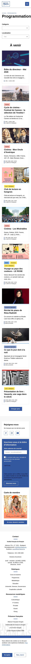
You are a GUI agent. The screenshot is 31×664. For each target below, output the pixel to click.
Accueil (4, 13)
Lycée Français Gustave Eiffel (15, 630)
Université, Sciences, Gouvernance (15, 586)
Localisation (6, 33)
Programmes (15, 577)
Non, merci (20, 655)
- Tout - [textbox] (5, 36)
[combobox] (15, 28)
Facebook (6, 433)
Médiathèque (15, 580)
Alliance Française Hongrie (15, 622)
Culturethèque (15, 599)
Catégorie (5, 24)
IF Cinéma (16, 602)
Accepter (7, 655)
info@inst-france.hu (20, 547)
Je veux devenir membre (15, 522)
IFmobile (15, 605)
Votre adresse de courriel (13, 448)
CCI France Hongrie (15, 627)
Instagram (12, 433)
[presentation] (16, 470)
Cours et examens (15, 574)
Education (15, 583)
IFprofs (15, 608)
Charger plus (15, 409)
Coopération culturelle (15, 589)
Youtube (18, 433)
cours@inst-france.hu (18, 549)
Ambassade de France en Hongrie (16, 624)
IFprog (15, 611)
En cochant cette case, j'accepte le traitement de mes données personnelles (15, 459)
